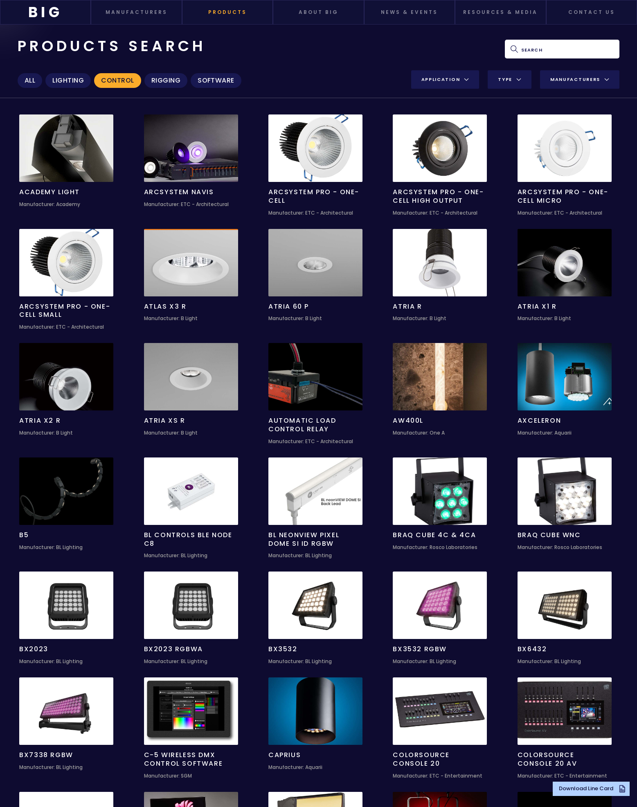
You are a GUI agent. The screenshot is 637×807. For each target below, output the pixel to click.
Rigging (165, 80)
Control (117, 80)
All (30, 80)
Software (216, 80)
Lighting (68, 80)
